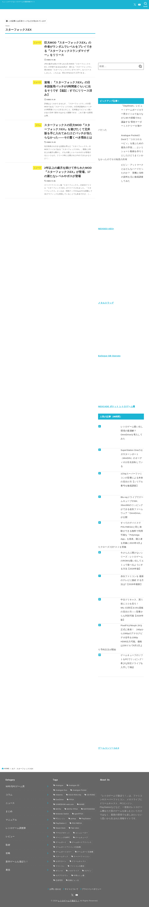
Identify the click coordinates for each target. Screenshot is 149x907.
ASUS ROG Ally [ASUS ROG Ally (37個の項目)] (74, 794)
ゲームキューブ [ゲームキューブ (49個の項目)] (81, 837)
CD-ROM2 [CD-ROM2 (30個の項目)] (91, 794)
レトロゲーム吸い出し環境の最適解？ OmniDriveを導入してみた (132, 432)
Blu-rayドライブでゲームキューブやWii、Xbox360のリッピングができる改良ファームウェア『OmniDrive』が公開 (132, 507)
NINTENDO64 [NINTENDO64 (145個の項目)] (89, 809)
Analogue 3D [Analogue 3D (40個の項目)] (74, 785)
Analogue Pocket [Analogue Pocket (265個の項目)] (79, 790)
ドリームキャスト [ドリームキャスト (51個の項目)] (79, 861)
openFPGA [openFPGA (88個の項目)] (78, 813)
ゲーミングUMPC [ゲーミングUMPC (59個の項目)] (63, 837)
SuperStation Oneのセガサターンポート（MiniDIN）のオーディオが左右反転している (132, 458)
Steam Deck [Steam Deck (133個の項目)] (60, 827)
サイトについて (71, 888)
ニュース (10, 802)
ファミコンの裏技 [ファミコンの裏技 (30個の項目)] (77, 865)
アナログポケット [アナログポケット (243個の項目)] (63, 832)
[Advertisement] (121, 38)
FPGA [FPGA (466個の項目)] (71, 799)
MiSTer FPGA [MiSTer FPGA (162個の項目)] (72, 809)
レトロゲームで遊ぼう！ (68, 900)
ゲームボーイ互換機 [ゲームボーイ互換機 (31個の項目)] (85, 851)
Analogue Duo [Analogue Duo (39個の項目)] (61, 790)
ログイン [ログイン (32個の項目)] (88, 870)
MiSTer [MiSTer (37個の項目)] (58, 809)
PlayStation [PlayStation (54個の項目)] (86, 818)
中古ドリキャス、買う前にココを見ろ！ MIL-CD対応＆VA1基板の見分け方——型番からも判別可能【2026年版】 (132, 609)
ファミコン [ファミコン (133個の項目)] (60, 865)
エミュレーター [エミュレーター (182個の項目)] (81, 832)
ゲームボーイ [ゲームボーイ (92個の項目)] (61, 842)
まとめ (9, 811)
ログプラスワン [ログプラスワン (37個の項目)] (62, 875)
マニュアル (11, 819)
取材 (8, 844)
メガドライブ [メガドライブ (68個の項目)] (73, 870)
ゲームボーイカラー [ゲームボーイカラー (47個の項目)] (64, 851)
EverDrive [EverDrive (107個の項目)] (60, 799)
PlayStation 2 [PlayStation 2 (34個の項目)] (61, 823)
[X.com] (135, 4)
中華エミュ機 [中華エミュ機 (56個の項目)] (78, 875)
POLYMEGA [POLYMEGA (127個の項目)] (77, 823)
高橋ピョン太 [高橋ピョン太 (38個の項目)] (73, 880)
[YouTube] (139, 4)
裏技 (8, 869)
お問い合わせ (55, 888)
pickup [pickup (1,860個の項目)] (73, 818)
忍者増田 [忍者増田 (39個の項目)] (59, 880)
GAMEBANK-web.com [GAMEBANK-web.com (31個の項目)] (65, 804)
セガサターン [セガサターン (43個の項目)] (61, 861)
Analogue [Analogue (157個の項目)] (59, 785)
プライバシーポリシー (91, 888)
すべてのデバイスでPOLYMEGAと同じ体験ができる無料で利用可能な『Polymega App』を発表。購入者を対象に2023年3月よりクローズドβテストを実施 (120, 534)
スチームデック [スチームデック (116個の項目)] (62, 856)
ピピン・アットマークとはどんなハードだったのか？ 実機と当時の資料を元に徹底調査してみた (132, 173)
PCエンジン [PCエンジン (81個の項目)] (60, 818)
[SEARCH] (145, 4)
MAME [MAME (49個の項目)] (82, 804)
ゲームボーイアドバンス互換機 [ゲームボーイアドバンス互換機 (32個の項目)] (68, 846)
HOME (6, 768)
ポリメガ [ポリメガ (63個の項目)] (59, 870)
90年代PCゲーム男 (15, 786)
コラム (9, 794)
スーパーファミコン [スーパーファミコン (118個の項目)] (81, 856)
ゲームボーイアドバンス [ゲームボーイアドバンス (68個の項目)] (81, 842)
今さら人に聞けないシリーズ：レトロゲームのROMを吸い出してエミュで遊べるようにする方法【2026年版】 (132, 560)
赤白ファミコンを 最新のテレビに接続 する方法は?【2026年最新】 (132, 580)
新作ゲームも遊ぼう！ (17, 861)
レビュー (10, 836)
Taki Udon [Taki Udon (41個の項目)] (75, 827)
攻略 (8, 852)
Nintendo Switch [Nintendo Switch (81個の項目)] (62, 813)
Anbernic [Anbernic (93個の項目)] (59, 794)
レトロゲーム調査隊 (16, 827)
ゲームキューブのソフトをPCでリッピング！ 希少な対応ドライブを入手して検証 (132, 661)
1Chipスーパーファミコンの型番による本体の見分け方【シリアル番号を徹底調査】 (132, 479)
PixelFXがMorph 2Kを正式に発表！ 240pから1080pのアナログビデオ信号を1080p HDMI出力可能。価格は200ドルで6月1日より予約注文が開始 (120, 637)
